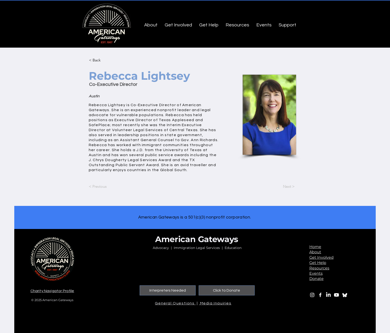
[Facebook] (320, 295)
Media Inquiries (215, 303)
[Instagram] (312, 295)
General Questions (175, 303)
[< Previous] (104, 186)
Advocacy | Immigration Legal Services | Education (197, 248)
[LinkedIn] (328, 295)
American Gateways (196, 239)
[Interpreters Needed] (168, 290)
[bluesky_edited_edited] (344, 295)
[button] (104, 60)
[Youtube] (336, 295)
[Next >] (283, 186)
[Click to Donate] (227, 290)
